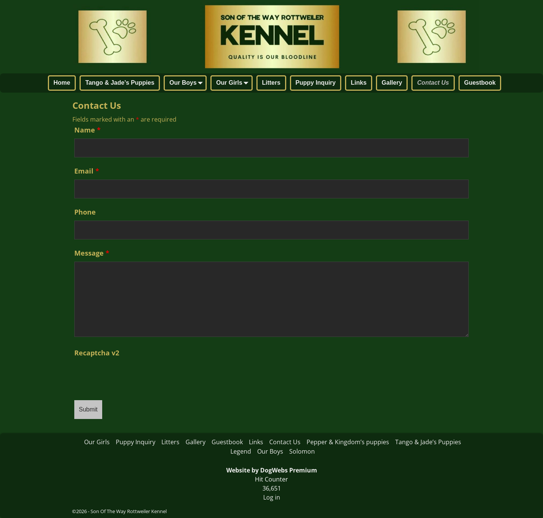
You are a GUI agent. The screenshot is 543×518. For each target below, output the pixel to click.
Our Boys (187, 83)
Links (359, 82)
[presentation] (131, 376)
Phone (85, 211)
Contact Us (433, 82)
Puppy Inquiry (316, 82)
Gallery (392, 82)
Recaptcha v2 (96, 352)
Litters (271, 82)
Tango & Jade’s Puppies (119, 82)
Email (86, 170)
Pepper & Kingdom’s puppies (348, 442)
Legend (240, 451)
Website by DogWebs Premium (271, 470)
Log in (271, 497)
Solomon (302, 451)
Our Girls (233, 83)
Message (91, 252)
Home (62, 82)
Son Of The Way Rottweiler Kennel (128, 511)
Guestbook (480, 82)
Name (87, 129)
